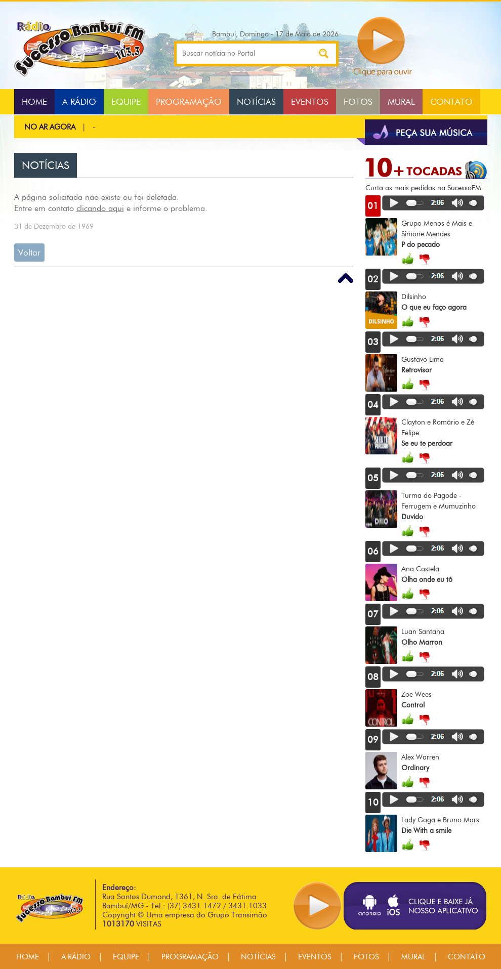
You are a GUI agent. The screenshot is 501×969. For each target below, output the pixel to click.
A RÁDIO (79, 102)
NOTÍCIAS (256, 102)
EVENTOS (309, 102)
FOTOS (358, 102)
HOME (34, 102)
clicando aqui (100, 208)
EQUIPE (126, 102)
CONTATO (451, 102)
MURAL (401, 102)
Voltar (29, 252)
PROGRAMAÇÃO (189, 102)
